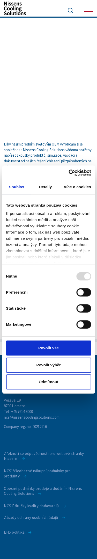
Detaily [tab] (45, 187)
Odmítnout (48, 382)
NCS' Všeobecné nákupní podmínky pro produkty (37, 473)
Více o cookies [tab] (77, 187)
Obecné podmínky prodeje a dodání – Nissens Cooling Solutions (43, 491)
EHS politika (14, 532)
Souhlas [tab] (16, 187)
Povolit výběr (48, 365)
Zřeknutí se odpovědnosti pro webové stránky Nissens (44, 456)
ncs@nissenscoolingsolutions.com (31, 417)
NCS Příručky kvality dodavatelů (31, 505)
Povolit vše (48, 348)
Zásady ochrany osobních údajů (31, 517)
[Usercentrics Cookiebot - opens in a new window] (69, 172)
